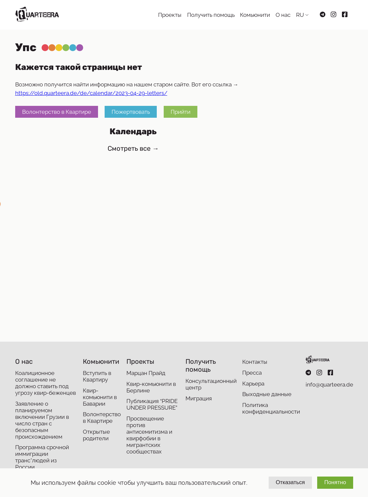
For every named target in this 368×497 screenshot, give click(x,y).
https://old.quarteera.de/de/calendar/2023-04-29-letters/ (91, 93)
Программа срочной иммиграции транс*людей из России (42, 457)
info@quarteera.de (329, 384)
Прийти (180, 112)
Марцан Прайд (145, 373)
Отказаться (290, 482)
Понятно (335, 482)
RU (300, 15)
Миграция (198, 398)
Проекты (170, 15)
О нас (283, 15)
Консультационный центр (211, 384)
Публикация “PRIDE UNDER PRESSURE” (152, 404)
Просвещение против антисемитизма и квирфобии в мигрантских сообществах (149, 435)
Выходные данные (266, 394)
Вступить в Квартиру (97, 376)
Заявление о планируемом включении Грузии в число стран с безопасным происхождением (42, 420)
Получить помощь (211, 15)
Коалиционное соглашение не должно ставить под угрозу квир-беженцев (45, 383)
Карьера (253, 383)
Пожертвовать (131, 112)
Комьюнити (255, 15)
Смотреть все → (133, 148)
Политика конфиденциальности (271, 408)
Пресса (252, 372)
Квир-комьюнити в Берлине (151, 387)
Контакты (254, 361)
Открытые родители (96, 435)
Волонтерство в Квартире (56, 112)
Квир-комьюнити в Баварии (100, 397)
